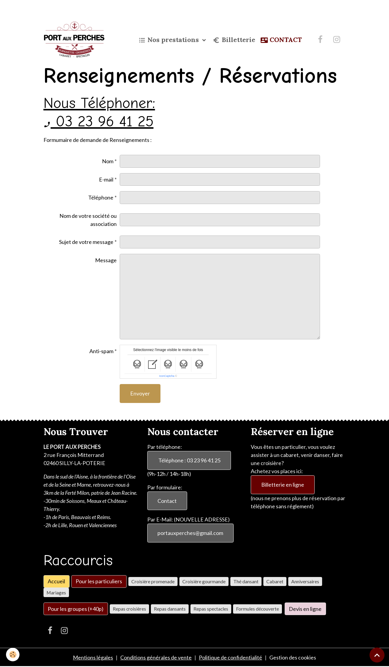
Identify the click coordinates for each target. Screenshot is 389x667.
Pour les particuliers (99, 581)
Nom (107, 161)
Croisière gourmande (204, 581)
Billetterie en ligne (282, 484)
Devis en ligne (305, 608)
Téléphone (100, 197)
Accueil (56, 581)
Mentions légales (93, 657)
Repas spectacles (210, 608)
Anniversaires (305, 581)
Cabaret (274, 581)
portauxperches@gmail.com (190, 533)
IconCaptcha (167, 375)
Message (106, 260)
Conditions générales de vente (156, 657)
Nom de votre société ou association (88, 219)
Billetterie (234, 39)
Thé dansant (246, 581)
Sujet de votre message (86, 242)
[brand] (75, 40)
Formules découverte (257, 608)
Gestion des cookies (292, 657)
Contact (167, 500)
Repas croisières (129, 608)
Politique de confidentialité (230, 657)
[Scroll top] (377, 654)
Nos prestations (170, 39)
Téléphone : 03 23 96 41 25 (188, 460)
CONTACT (281, 39)
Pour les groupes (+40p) (75, 608)
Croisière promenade (153, 581)
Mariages (56, 592)
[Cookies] (12, 654)
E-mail (106, 179)
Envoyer (140, 393)
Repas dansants (170, 608)
